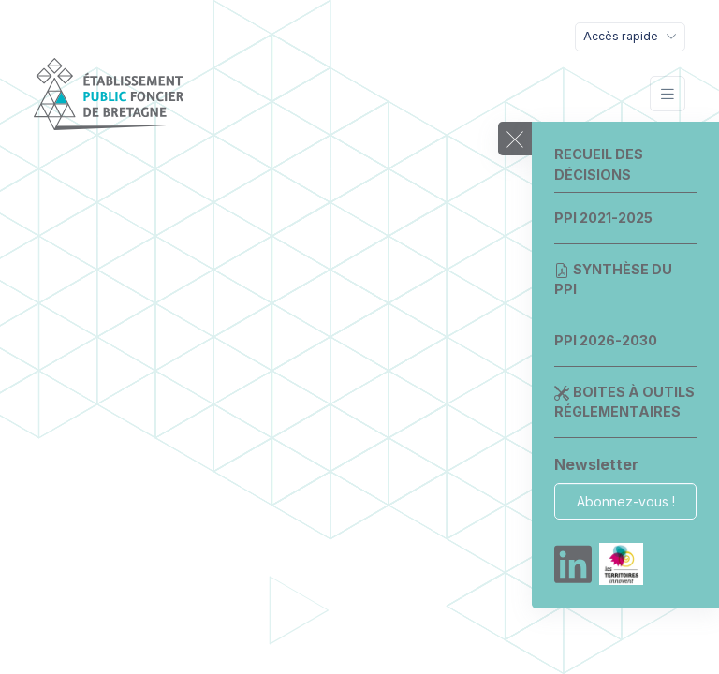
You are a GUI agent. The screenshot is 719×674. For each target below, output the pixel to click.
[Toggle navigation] (630, 36)
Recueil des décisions (598, 164)
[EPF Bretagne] (108, 94)
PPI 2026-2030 (605, 340)
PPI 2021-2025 (603, 218)
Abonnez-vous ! (626, 501)
